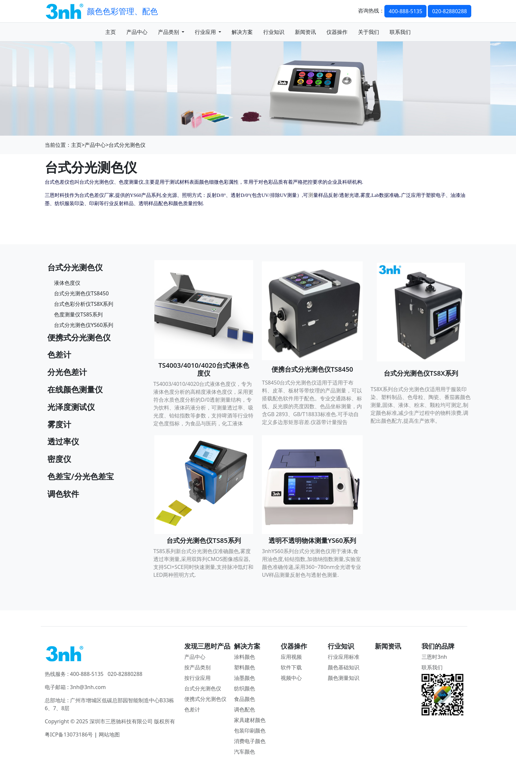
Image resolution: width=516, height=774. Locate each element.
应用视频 (291, 656)
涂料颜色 (244, 656)
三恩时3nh (434, 656)
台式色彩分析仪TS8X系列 (83, 303)
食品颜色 (244, 699)
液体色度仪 (67, 282)
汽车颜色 (244, 751)
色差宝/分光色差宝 (80, 476)
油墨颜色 (244, 677)
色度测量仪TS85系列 (78, 314)
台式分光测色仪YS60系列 (83, 325)
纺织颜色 (244, 688)
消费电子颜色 (250, 741)
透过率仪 (63, 441)
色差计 (59, 354)
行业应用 (208, 32)
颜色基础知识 (343, 667)
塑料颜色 (244, 667)
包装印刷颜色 (250, 730)
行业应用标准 (343, 656)
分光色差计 (67, 371)
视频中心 (291, 677)
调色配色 (244, 709)
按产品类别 (197, 667)
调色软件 (63, 493)
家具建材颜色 (250, 720)
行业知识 (273, 32)
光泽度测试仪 (71, 406)
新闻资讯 (305, 32)
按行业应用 (197, 677)
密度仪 (59, 458)
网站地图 (109, 734)
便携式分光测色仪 (79, 337)
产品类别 (171, 32)
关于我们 (368, 32)
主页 (110, 32)
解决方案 (242, 32)
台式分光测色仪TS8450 (81, 293)
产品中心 (136, 32)
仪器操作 (337, 32)
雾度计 (59, 424)
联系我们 (400, 32)
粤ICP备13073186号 (69, 734)
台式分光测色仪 (127, 144)
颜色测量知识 (343, 677)
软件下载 (291, 667)
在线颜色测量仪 (75, 389)
